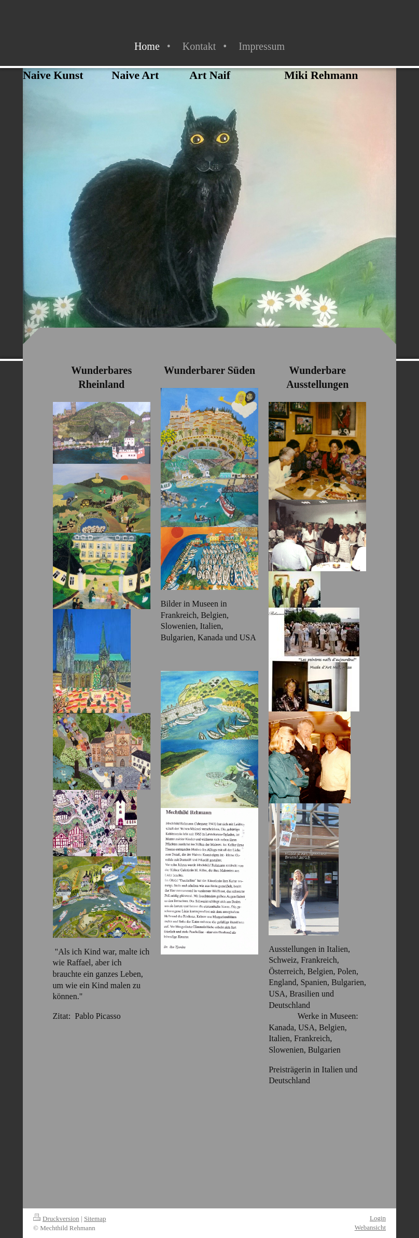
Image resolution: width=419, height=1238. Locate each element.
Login (378, 1218)
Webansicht (370, 1227)
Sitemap (95, 1218)
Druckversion (56, 1218)
